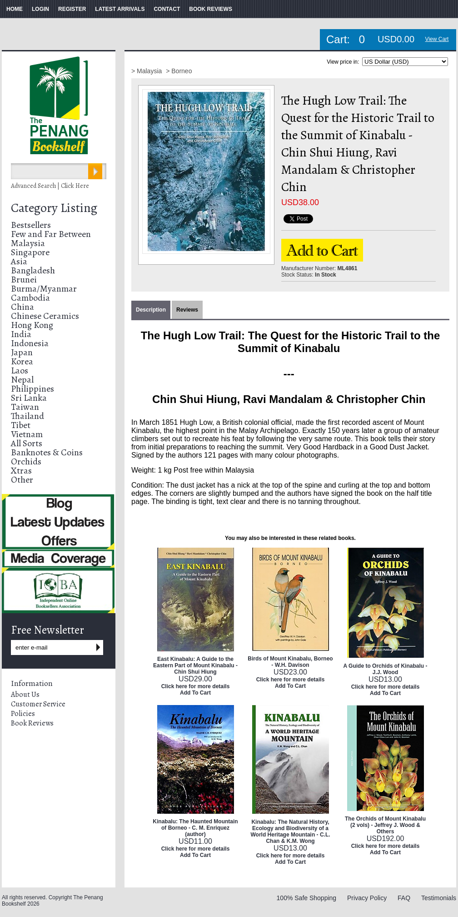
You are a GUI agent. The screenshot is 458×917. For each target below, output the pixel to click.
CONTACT (167, 9)
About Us (25, 695)
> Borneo (179, 71)
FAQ (404, 898)
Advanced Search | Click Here (50, 185)
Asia (19, 261)
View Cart (437, 39)
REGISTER (72, 9)
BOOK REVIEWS (210, 9)
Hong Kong (32, 325)
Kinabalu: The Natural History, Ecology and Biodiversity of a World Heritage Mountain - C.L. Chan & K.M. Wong (290, 831)
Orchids (26, 461)
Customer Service (38, 704)
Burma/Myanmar (44, 288)
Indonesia (30, 343)
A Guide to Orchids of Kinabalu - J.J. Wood (386, 669)
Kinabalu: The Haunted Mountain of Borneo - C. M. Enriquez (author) (195, 827)
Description (151, 310)
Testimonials (438, 898)
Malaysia (28, 243)
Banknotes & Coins (47, 452)
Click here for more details (195, 686)
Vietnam (27, 434)
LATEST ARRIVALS (119, 9)
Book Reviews (32, 723)
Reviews (187, 310)
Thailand (27, 416)
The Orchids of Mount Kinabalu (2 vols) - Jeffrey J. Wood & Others (385, 825)
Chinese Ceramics (45, 316)
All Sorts (26, 443)
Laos (19, 370)
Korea (22, 361)
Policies (23, 714)
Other (22, 480)
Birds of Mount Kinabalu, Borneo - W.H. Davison (290, 661)
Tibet (20, 425)
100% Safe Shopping (307, 898)
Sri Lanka (29, 398)
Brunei (24, 279)
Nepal (22, 379)
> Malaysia (147, 71)
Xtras (21, 470)
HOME (14, 9)
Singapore (30, 252)
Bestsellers (31, 225)
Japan (22, 352)
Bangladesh (33, 270)
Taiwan (25, 407)
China (22, 307)
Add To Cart (195, 693)
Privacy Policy (367, 898)
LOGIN (40, 9)
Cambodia (30, 298)
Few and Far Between (51, 234)
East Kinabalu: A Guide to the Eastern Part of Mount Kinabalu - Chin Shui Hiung (195, 665)
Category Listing (54, 208)
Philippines (32, 389)
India (21, 334)
